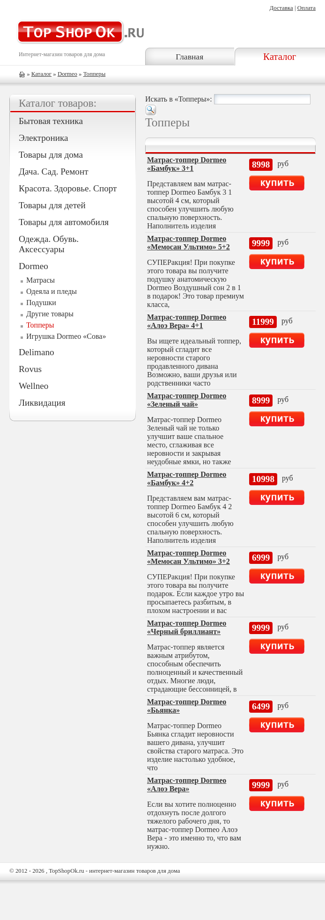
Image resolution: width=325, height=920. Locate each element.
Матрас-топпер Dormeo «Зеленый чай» (186, 400)
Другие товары (50, 314)
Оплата (306, 8)
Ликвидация (42, 403)
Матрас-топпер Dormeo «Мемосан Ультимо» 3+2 (188, 557)
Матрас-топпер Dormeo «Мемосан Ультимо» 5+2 (188, 242)
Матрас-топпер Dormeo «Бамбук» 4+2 (186, 478)
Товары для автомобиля (64, 222)
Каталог (279, 56)
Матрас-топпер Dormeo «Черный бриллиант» (186, 627)
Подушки (41, 303)
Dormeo (67, 74)
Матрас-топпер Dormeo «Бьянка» (186, 706)
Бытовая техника (51, 121)
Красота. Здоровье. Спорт (68, 188)
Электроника (43, 138)
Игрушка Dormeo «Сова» (66, 336)
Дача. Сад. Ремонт (54, 171)
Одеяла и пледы (51, 291)
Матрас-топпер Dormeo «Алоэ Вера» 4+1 (186, 321)
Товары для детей (52, 205)
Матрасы (40, 280)
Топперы (94, 74)
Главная (189, 56)
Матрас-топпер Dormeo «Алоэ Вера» (186, 784)
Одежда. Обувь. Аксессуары (49, 244)
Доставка (281, 8)
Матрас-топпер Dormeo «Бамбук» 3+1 (186, 164)
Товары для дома (51, 155)
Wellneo (33, 386)
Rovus (30, 369)
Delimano (36, 352)
